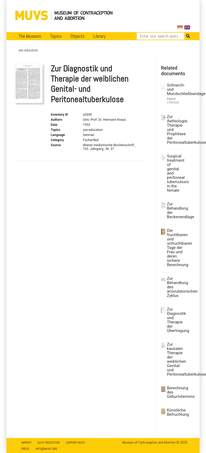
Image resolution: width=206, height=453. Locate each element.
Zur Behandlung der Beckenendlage (175, 210)
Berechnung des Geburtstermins (175, 392)
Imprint (26, 442)
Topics (56, 36)
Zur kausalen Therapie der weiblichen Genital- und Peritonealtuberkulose (175, 359)
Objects (77, 36)
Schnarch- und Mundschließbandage (175, 89)
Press (25, 449)
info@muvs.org (46, 449)
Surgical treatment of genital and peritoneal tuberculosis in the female (175, 173)
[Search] (161, 36)
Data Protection (49, 442)
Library (99, 36)
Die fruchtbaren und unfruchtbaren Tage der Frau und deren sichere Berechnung (175, 247)
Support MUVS (75, 442)
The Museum (30, 36)
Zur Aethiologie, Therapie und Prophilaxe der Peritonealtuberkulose (175, 130)
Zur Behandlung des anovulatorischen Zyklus (175, 287)
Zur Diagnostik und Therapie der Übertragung (175, 320)
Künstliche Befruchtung (175, 412)
